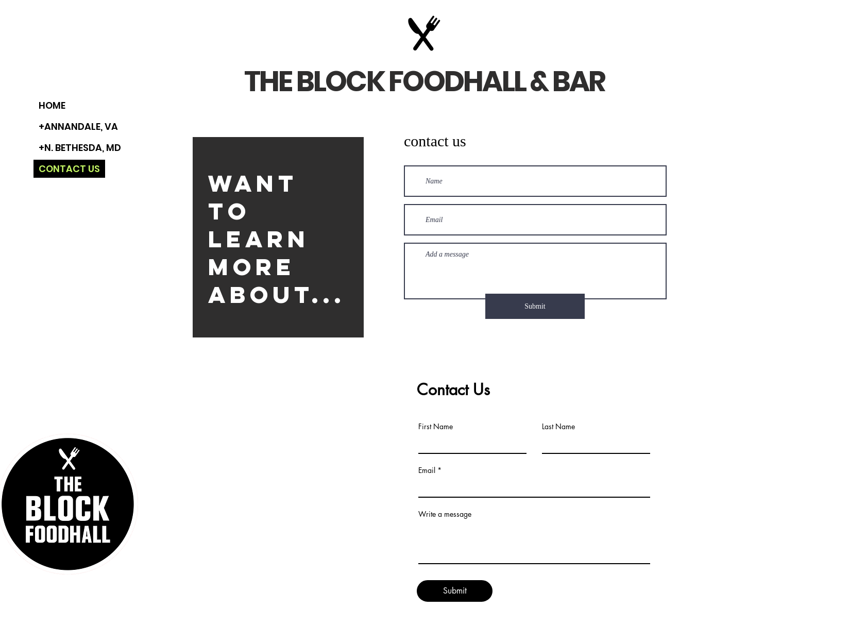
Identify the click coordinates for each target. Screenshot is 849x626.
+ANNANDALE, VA (78, 126)
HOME (52, 105)
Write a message (444, 514)
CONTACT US (69, 168)
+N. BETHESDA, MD (80, 147)
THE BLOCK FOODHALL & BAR (424, 81)
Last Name (558, 426)
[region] (278, 238)
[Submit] (535, 306)
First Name (435, 426)
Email (426, 470)
